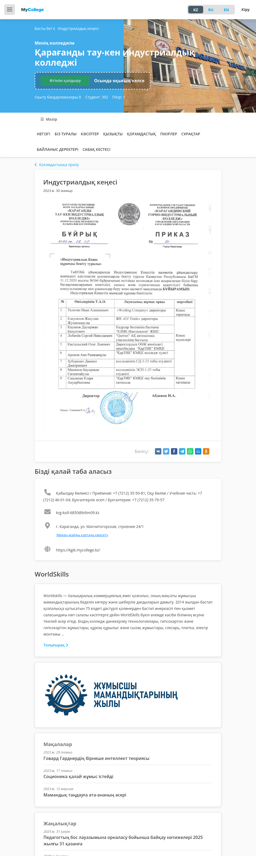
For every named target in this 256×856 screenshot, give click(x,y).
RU (211, 9)
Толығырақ (55, 645)
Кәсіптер (90, 133)
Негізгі (43, 133)
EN (226, 9)
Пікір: (118, 97)
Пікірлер (168, 133)
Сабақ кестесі (96, 149)
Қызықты (113, 133)
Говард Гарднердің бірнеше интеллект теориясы (96, 758)
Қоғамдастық (141, 133)
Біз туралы (66, 133)
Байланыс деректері (57, 149)
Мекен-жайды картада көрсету (82, 534)
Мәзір (49, 119)
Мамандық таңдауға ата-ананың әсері (84, 795)
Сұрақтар (190, 133)
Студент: (96, 97)
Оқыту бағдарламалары (58, 97)
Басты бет (44, 28)
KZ (195, 9)
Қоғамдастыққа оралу (57, 164)
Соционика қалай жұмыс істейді (78, 776)
